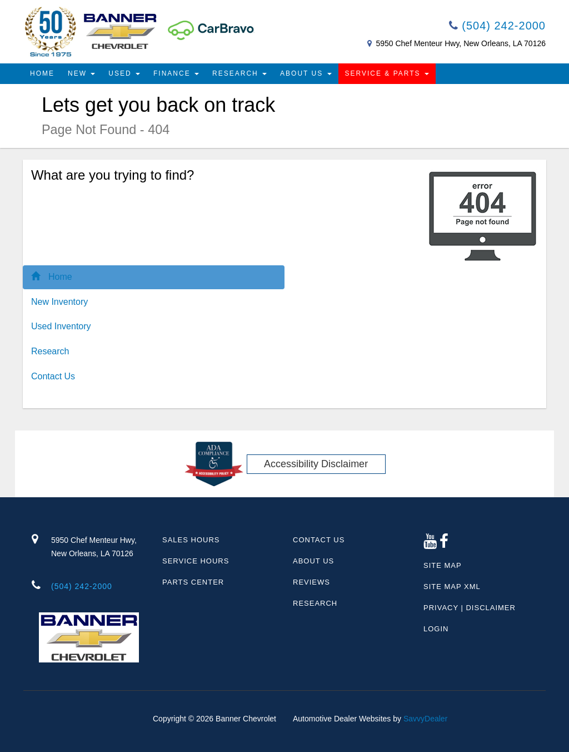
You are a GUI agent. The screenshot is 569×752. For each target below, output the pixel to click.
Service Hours (195, 561)
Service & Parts (387, 73)
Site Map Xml (452, 586)
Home (42, 73)
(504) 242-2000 (497, 25)
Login (435, 629)
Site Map (442, 565)
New (81, 73)
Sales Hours (190, 540)
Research (239, 73)
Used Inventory (61, 326)
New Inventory (59, 301)
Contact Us (53, 376)
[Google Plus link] (430, 544)
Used (124, 73)
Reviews (311, 582)
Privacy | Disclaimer (469, 607)
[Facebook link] (444, 544)
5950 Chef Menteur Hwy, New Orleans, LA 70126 (461, 43)
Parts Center (193, 582)
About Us (305, 73)
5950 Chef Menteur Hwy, (98, 548)
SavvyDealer (425, 718)
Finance (176, 73)
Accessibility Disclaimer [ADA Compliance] (316, 463)
